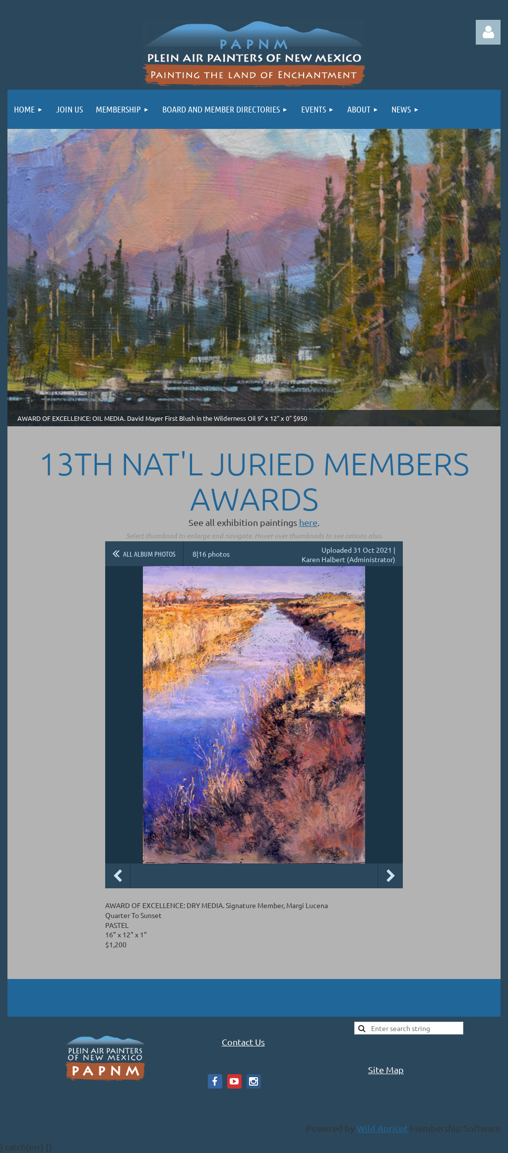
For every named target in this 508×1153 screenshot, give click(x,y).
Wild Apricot (382, 1128)
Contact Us (243, 1042)
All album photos (149, 553)
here (308, 522)
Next (390, 876)
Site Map (386, 1069)
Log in (488, 32)
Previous (117, 876)
